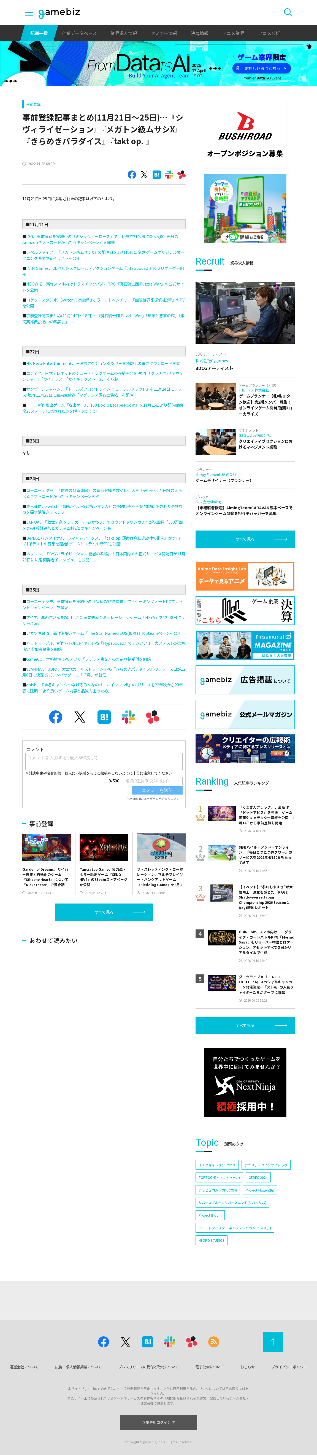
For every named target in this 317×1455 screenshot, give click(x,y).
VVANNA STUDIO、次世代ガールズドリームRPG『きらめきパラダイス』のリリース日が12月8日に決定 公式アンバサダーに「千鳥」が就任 (103, 672)
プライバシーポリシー (289, 1366)
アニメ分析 (269, 33)
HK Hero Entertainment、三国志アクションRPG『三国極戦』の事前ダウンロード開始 (103, 363)
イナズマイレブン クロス (217, 1165)
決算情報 (199, 33)
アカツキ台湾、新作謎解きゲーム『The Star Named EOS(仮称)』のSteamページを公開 (103, 633)
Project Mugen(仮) (260, 1190)
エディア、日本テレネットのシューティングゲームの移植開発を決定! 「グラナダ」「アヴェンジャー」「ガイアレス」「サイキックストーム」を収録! (102, 376)
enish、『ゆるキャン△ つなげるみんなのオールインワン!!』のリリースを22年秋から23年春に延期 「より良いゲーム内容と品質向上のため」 (102, 688)
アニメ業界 (233, 33)
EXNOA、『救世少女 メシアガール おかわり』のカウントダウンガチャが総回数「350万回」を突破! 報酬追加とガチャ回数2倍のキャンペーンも (103, 525)
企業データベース (79, 33)
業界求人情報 (123, 33)
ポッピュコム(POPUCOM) (218, 1190)
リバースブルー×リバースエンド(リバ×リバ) (232, 1202)
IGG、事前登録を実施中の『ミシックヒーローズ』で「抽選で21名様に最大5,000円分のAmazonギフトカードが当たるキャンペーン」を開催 (100, 239)
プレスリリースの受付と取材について (148, 1366)
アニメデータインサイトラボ (266, 1165)
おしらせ (247, 1366)
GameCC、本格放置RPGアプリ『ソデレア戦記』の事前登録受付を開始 (88, 659)
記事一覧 (39, 33)
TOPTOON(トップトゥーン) (219, 1177)
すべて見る (104, 912)
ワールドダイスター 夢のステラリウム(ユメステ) (235, 1227)
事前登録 (33, 104)
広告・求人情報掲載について (78, 1366)
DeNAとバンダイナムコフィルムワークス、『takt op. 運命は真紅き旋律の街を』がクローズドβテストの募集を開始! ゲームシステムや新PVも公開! (103, 541)
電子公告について (209, 1366)
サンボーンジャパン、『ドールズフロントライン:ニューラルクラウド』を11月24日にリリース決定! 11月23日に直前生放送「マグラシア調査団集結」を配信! (104, 392)
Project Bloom (210, 1215)
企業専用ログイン (158, 1422)
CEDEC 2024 (258, 1177)
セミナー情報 (164, 33)
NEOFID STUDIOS (211, 1240)
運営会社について (24, 1366)
